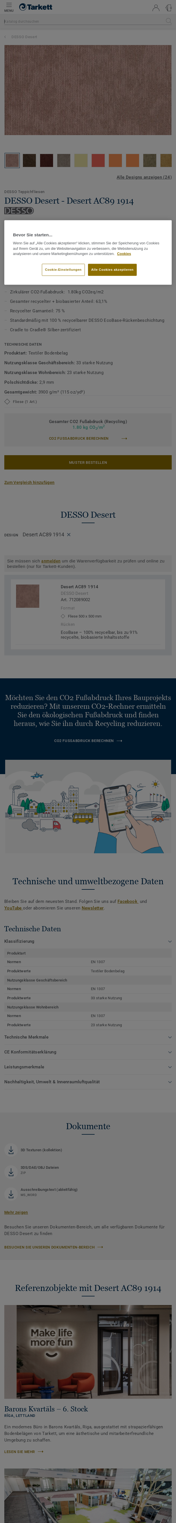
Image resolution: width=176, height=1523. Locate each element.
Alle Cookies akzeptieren (112, 269)
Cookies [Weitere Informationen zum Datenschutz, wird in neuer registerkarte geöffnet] (124, 254)
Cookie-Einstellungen (63, 269)
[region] (87, 252)
